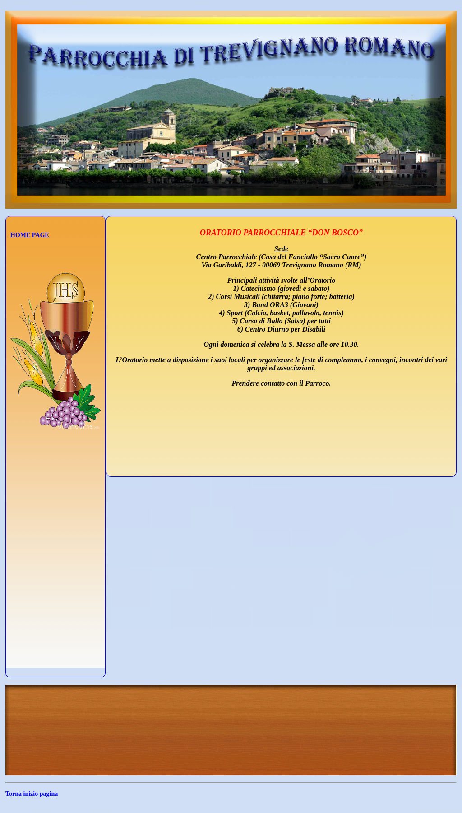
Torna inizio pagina (31, 793)
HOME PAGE (29, 235)
